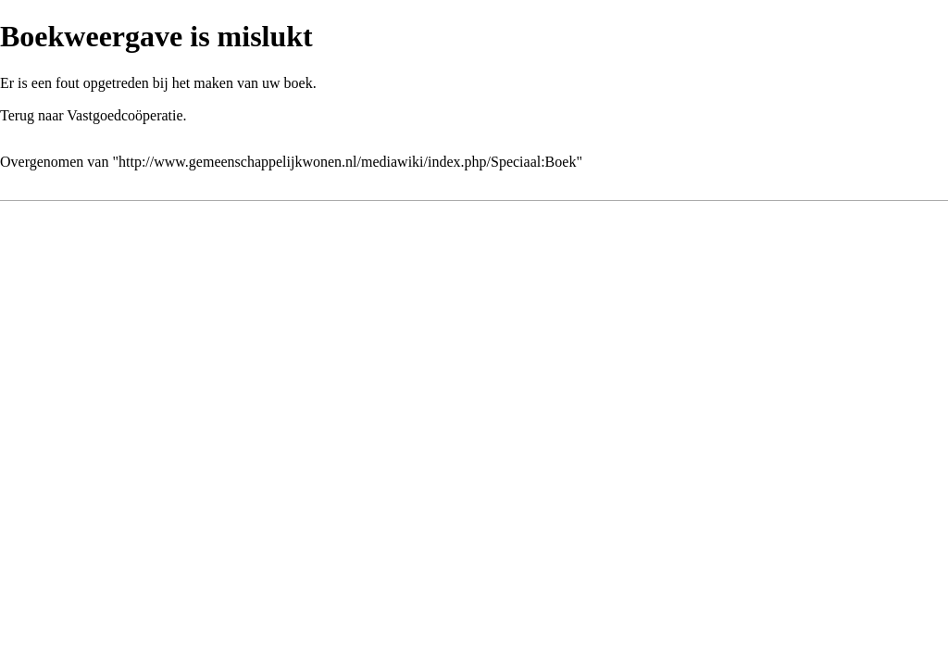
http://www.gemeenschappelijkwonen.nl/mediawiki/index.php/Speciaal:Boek (347, 162)
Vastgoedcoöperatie (124, 115)
